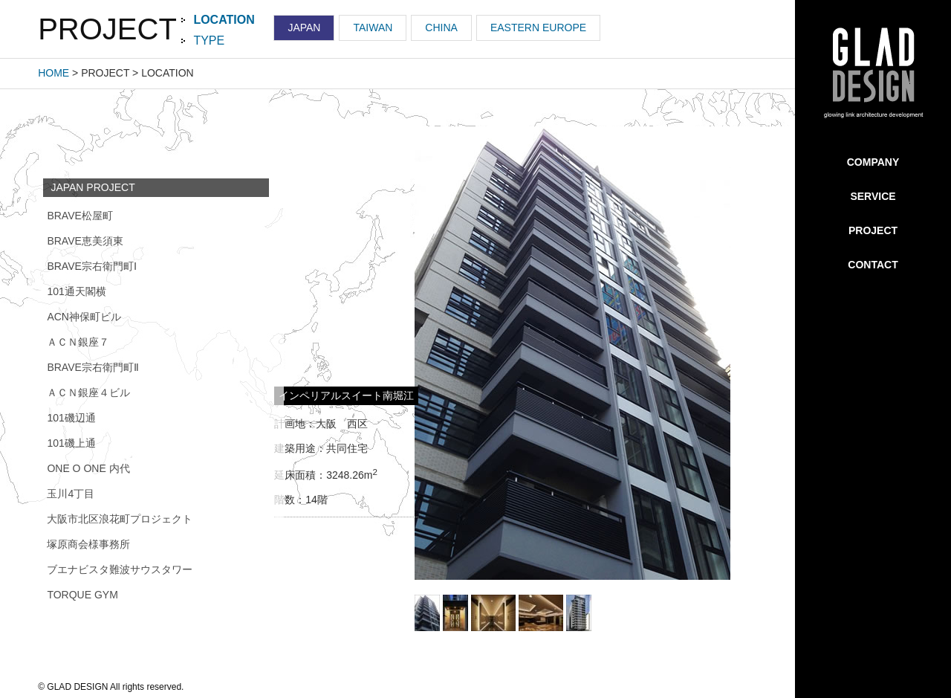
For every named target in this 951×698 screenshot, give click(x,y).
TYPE (208, 40)
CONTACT (873, 265)
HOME (53, 73)
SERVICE (872, 196)
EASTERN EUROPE (538, 27)
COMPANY (873, 162)
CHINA (441, 27)
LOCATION (223, 19)
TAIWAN (372, 27)
